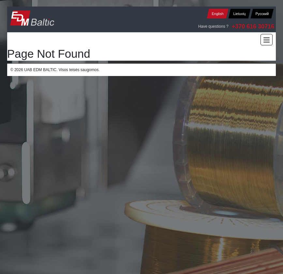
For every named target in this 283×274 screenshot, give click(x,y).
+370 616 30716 (253, 26)
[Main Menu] (267, 39)
